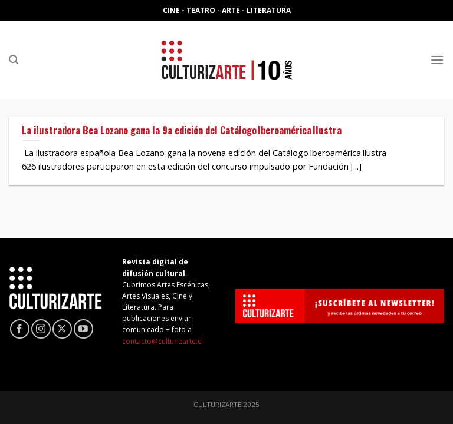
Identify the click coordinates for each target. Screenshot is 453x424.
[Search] (13, 59)
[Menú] (437, 59)
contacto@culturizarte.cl (162, 341)
